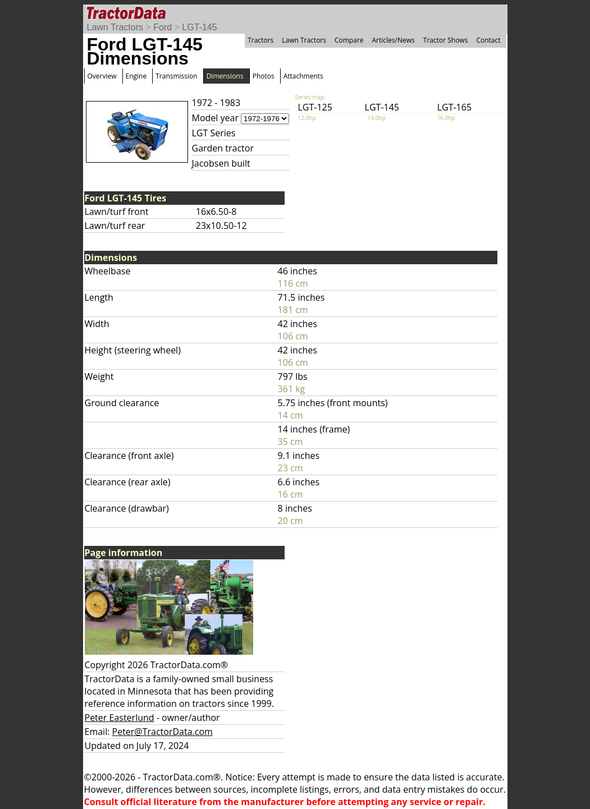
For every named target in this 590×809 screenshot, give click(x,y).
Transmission (176, 76)
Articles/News (393, 40)
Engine (136, 76)
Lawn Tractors (115, 27)
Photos (264, 76)
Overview (102, 76)
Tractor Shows (445, 40)
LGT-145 (199, 27)
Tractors (260, 40)
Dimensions (225, 76)
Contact (488, 40)
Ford (162, 27)
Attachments (303, 76)
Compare (349, 40)
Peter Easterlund (119, 717)
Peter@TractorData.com (162, 731)
